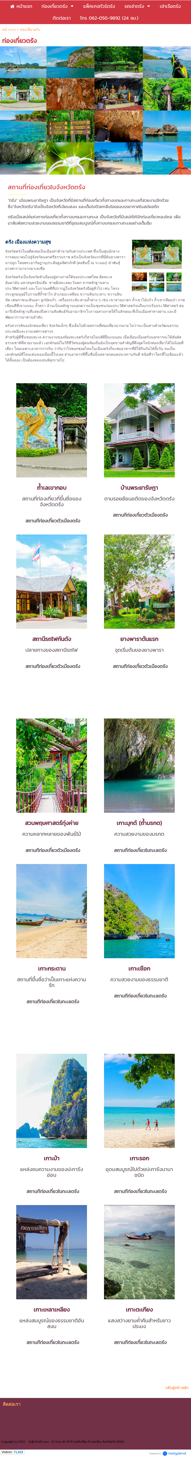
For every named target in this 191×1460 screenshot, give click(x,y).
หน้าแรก (9, 29)
